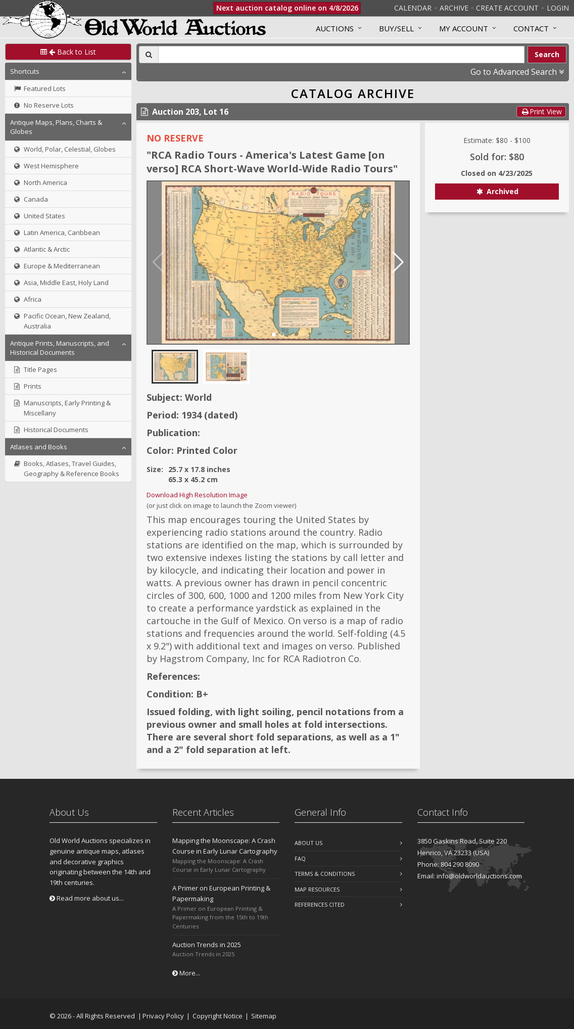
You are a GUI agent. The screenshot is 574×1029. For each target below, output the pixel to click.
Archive (454, 8)
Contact (531, 28)
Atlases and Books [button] (38, 446)
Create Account (507, 8)
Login (558, 8)
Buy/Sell (396, 28)
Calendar (413, 8)
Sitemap (263, 1015)
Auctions (335, 28)
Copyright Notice (218, 1015)
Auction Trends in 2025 (206, 944)
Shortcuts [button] (24, 71)
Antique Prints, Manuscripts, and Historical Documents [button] (59, 348)
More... (186, 972)
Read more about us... (87, 898)
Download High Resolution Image (197, 494)
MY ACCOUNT (463, 28)
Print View (541, 111)
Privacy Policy (163, 1015)
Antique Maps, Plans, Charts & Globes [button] (56, 127)
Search (547, 54)
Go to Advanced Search (517, 71)
